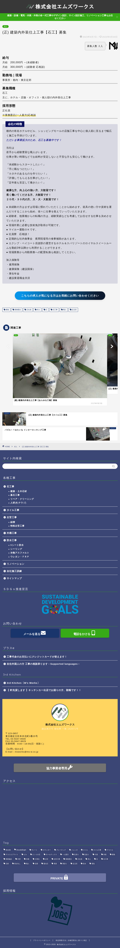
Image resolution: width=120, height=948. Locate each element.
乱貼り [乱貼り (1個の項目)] (86, 854)
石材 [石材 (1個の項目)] (7, 863)
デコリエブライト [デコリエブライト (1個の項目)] (12, 854)
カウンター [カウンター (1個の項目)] (47, 850)
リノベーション (15, 563)
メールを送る (34, 633)
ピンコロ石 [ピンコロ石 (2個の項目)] (36, 854)
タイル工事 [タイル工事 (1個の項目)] (97, 850)
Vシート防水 (17, 545)
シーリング (16, 549)
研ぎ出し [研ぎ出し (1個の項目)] (17, 863)
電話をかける (84, 633)
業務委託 (17, 310)
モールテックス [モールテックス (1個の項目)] (51, 854)
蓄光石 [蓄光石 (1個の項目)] (46, 863)
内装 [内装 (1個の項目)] (104, 854)
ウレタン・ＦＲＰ (19, 557)
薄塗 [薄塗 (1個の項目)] (55, 863)
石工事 (54, 310)
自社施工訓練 (14, 571)
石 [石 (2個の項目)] (97, 859)
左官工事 (12, 517)
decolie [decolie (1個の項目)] (8, 850)
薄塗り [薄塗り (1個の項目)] (64, 863)
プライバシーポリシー (41, 940)
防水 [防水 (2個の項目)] (84, 863)
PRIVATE (60, 877)
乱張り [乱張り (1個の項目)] (76, 854)
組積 (12, 522)
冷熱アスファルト (19, 553)
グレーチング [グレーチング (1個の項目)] (61, 850)
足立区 (74, 310)
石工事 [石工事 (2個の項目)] (105, 859)
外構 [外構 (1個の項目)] (27, 859)
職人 (64, 310)
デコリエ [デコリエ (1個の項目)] (110, 850)
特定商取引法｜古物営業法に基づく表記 (71, 940)
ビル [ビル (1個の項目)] (25, 854)
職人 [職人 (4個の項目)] (27, 863)
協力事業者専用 (59, 767)
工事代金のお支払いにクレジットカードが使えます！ (37, 656)
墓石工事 (15, 495)
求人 (5, 26)
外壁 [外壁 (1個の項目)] (19, 859)
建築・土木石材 (18, 491)
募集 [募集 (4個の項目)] (113, 854)
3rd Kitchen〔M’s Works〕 (23, 683)
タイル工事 (13, 510)
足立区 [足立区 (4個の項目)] (75, 863)
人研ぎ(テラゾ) (18, 503)
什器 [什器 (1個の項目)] (96, 854)
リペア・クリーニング (22, 499)
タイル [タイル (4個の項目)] (85, 850)
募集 (7, 310)
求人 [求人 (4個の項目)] (89, 859)
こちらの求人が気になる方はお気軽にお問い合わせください (60, 295)
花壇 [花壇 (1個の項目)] (36, 863)
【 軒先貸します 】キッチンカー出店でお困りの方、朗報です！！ (44, 690)
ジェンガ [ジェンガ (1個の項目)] (74, 850)
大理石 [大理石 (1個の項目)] (37, 859)
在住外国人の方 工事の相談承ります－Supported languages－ (43, 664)
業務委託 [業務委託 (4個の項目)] (68, 859)
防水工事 (12, 540)
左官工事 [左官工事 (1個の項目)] (57, 859)
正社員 (28, 310)
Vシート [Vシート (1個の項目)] (34, 850)
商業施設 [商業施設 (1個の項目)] (9, 859)
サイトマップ (14, 578)
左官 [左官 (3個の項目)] (46, 859)
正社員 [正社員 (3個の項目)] (79, 859)
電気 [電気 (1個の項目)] (93, 863)
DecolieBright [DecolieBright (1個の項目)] (21, 850)
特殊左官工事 (17, 526)
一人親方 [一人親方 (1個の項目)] (65, 854)
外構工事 (12, 533)
